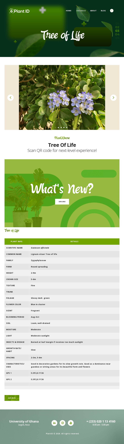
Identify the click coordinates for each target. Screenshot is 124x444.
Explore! (62, 202)
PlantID (49, 433)
